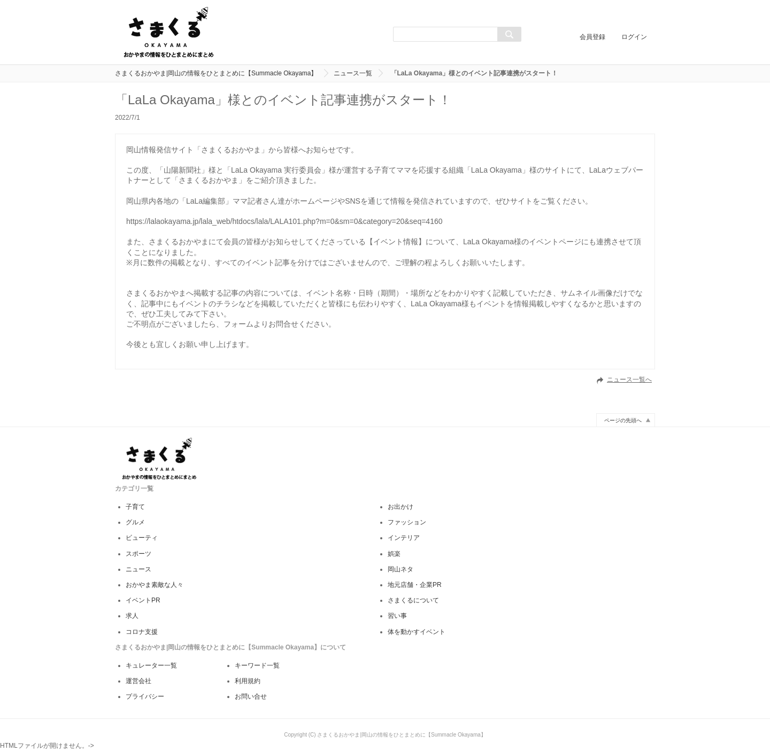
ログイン (634, 37)
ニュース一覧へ (629, 379)
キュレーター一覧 (151, 665)
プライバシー (145, 696)
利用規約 (247, 681)
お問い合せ (251, 696)
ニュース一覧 (353, 73)
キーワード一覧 (257, 665)
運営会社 (138, 681)
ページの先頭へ (623, 420)
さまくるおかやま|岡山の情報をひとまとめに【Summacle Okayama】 (216, 73)
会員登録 (592, 37)
